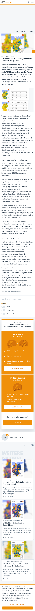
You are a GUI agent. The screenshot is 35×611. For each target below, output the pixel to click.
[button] (17, 607)
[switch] (3, 307)
